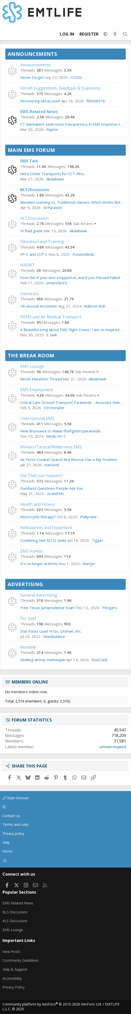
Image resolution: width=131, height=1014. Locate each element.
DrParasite (52, 207)
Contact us (11, 815)
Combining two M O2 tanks (43, 540)
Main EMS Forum (31, 150)
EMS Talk (29, 161)
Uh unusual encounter (38, 306)
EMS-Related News (39, 111)
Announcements (32, 54)
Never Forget (32, 77)
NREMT (27, 265)
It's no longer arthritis (39, 563)
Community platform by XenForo (52, 1004)
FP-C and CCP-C (34, 254)
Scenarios (29, 293)
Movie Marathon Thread (41, 378)
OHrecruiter (54, 407)
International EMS (37, 418)
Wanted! (28, 647)
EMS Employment (36, 389)
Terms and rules (15, 824)
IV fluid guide (31, 230)
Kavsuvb (51, 464)
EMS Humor (31, 551)
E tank (51, 334)
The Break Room (31, 355)
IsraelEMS (55, 493)
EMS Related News (17, 903)
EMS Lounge (32, 366)
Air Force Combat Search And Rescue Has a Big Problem (68, 459)
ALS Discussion (34, 218)
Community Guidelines (20, 960)
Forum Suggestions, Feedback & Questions (60, 88)
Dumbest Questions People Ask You (51, 488)
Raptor (52, 129)
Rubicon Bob (95, 306)
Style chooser (15, 798)
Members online (30, 682)
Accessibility (12, 978)
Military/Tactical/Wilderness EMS (51, 447)
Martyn (88, 563)
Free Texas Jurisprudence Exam (47, 607)
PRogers (109, 607)
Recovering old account (40, 100)
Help (6, 842)
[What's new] (115, 34)
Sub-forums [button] (83, 223)
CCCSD (76, 77)
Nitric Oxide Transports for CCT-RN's (52, 173)
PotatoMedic (83, 254)
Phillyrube (88, 516)
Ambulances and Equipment (46, 527)
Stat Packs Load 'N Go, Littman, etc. (51, 631)
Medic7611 (56, 436)
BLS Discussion (34, 189)
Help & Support (14, 969)
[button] (105, 34)
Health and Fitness (37, 504)
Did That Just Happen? (41, 475)
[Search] (125, 34)
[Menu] (6, 34)
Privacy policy (13, 833)
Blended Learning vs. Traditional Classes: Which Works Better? (74, 202)
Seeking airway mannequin (42, 659)
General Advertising (38, 595)
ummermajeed (112, 746)
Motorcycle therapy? (38, 516)
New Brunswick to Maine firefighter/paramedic (60, 430)
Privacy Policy (13, 987)
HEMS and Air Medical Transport (51, 317)
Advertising (25, 584)
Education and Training (42, 241)
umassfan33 (56, 282)
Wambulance (54, 636)
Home (7, 851)
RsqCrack (100, 659)
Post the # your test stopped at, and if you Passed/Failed (70, 277)
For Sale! (28, 618)
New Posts (11, 951)
